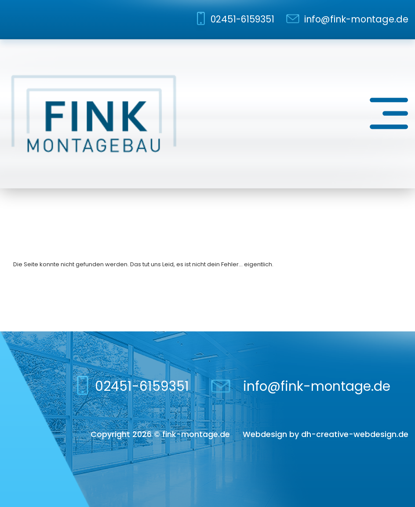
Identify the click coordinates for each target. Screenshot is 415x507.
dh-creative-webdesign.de (354, 434)
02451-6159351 (242, 19)
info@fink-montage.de (356, 19)
